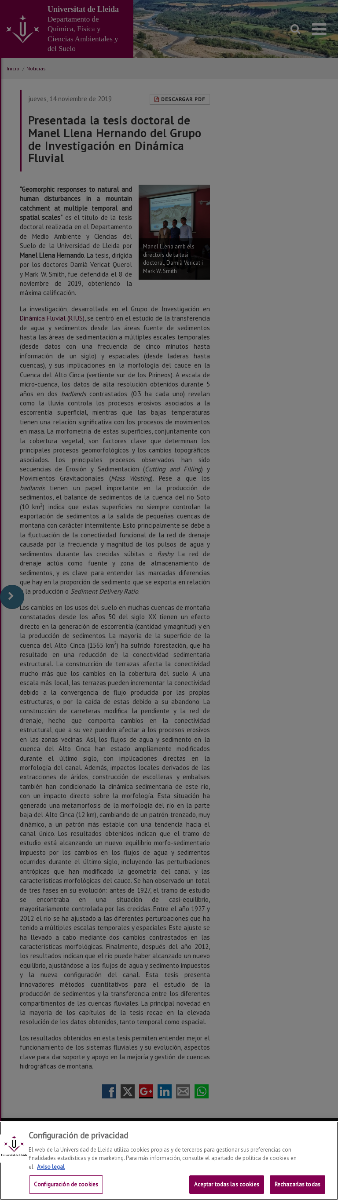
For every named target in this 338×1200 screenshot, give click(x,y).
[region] (169, 1160)
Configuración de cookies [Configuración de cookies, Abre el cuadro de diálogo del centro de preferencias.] (66, 1184)
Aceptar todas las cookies (226, 1184)
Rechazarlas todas (297, 1184)
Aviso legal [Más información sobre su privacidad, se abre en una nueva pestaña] (51, 1167)
